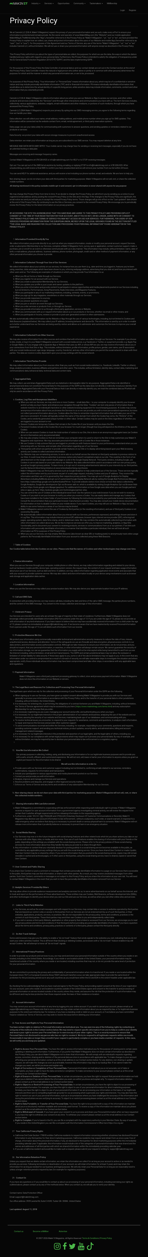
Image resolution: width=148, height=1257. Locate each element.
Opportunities (63, 3)
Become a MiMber (41, 1231)
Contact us (18, 1231)
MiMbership (112, 3)
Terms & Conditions (90, 1238)
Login (122, 10)
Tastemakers (96, 3)
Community (79, 3)
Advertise (63, 1231)
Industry (36, 3)
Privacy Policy (106, 1238)
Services (49, 3)
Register (132, 10)
